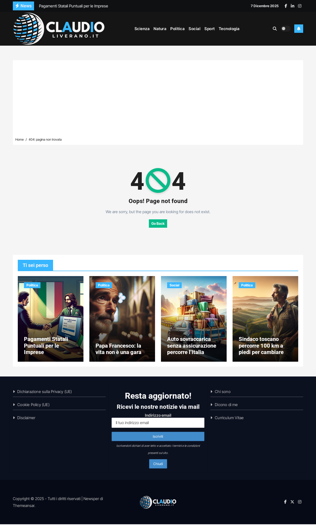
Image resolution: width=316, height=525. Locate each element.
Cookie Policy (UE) (33, 405)
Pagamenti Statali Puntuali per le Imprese (46, 346)
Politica (177, 28)
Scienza (142, 28)
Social (194, 28)
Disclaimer (26, 418)
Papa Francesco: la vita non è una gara (118, 349)
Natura (160, 28)
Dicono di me (226, 405)
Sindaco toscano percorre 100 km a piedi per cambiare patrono (261, 349)
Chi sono (223, 392)
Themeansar (23, 506)
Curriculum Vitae (229, 418)
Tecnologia (229, 28)
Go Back (158, 223)
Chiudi (158, 464)
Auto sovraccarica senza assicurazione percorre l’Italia (191, 346)
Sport (209, 28)
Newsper (91, 499)
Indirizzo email (158, 421)
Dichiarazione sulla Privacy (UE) (44, 392)
